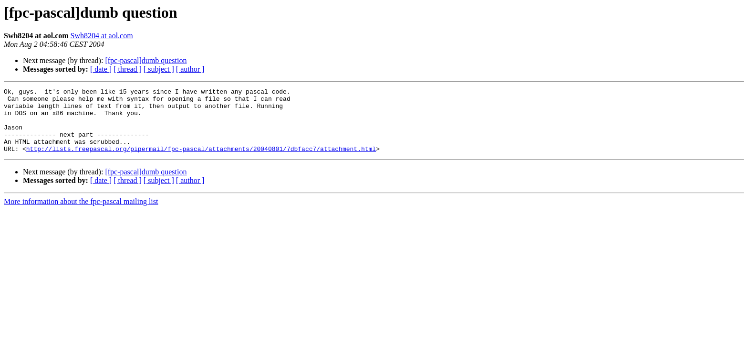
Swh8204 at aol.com (102, 36)
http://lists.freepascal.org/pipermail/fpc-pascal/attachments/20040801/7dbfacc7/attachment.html (201, 161)
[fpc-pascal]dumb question (146, 60)
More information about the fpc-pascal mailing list (81, 214)
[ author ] (190, 69)
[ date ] (101, 69)
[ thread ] (128, 69)
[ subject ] (159, 69)
